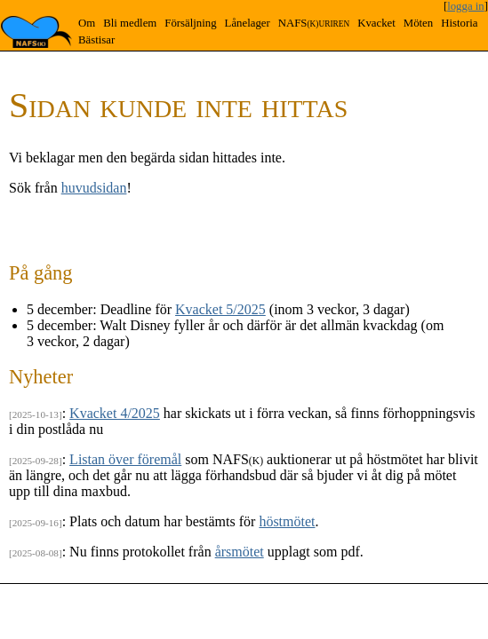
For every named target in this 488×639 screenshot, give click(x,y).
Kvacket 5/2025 (220, 309)
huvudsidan (94, 187)
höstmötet (287, 521)
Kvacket (376, 23)
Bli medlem (129, 23)
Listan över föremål (125, 459)
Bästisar (96, 40)
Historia (459, 23)
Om (86, 23)
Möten (418, 23)
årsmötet (239, 551)
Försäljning (190, 23)
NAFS (313, 23)
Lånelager (247, 23)
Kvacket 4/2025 (114, 413)
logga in (465, 6)
